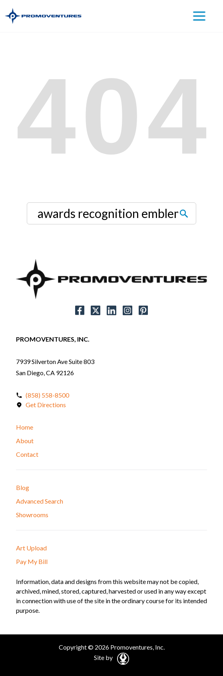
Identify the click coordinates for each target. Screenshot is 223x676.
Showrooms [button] (32, 514)
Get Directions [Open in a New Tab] (46, 404)
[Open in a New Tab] (121, 657)
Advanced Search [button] (39, 501)
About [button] (25, 440)
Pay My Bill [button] (32, 561)
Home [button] (24, 427)
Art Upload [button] (31, 548)
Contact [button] (27, 454)
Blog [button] (22, 487)
